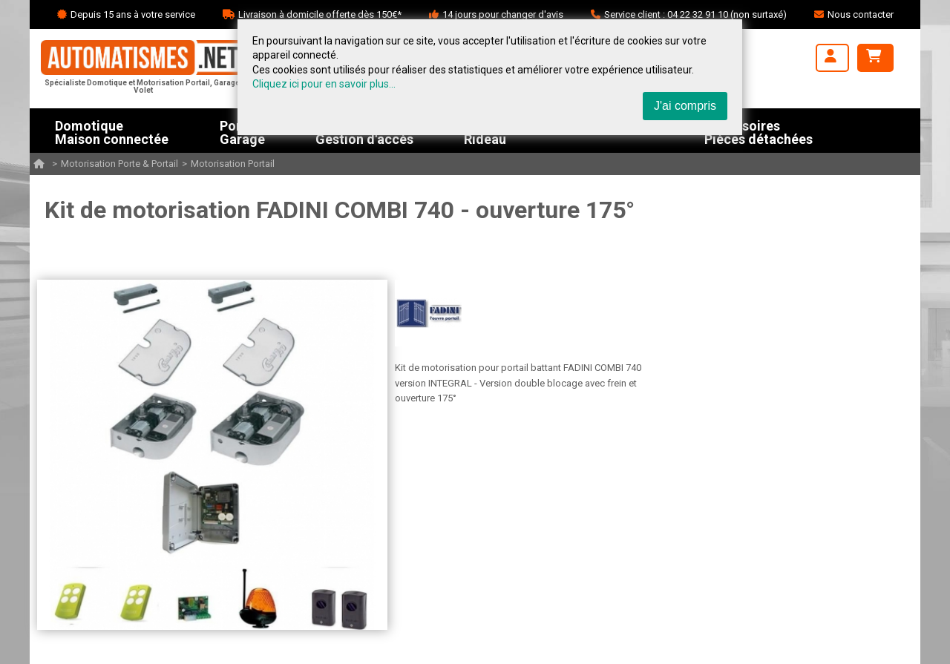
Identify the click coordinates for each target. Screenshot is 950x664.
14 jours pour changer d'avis (502, 14)
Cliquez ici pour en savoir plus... (324, 84)
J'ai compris (685, 105)
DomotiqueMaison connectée (111, 130)
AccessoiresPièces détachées (758, 130)
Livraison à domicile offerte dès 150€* (320, 14)
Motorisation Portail (233, 163)
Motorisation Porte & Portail (119, 163)
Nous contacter (861, 14)
